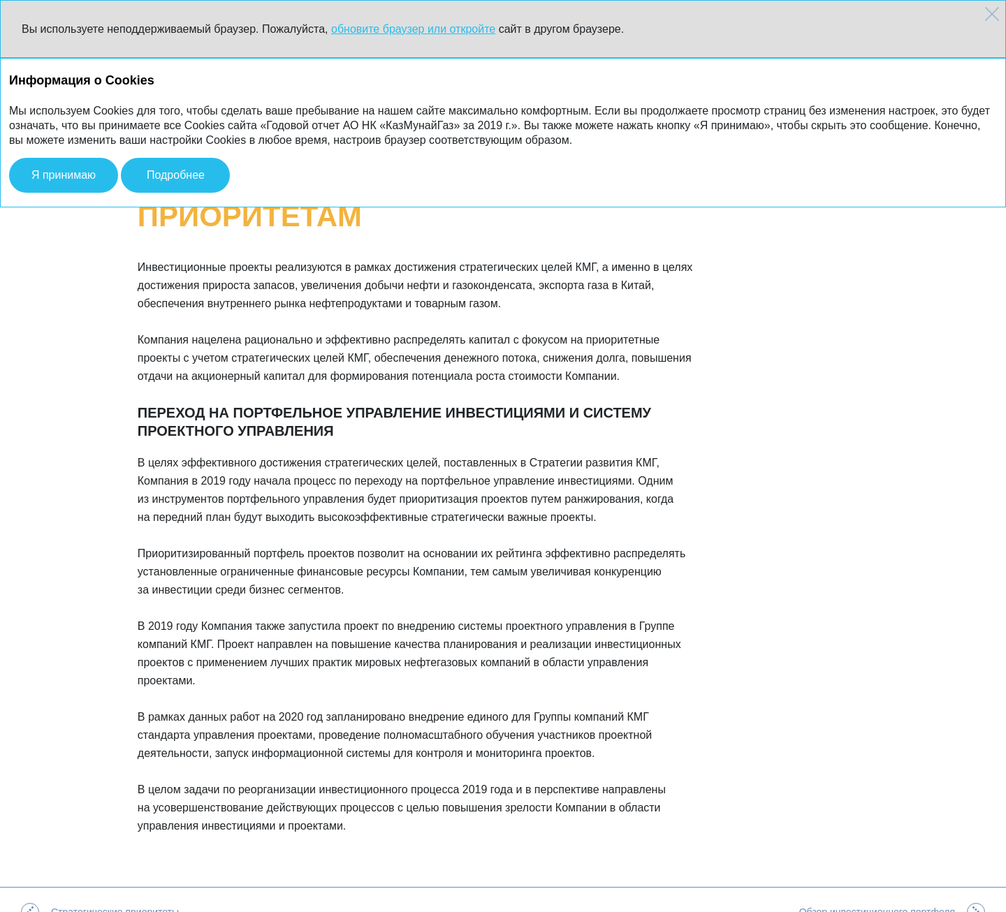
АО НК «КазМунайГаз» (102, 899)
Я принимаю (63, 175)
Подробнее (176, 175)
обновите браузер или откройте (413, 29)
